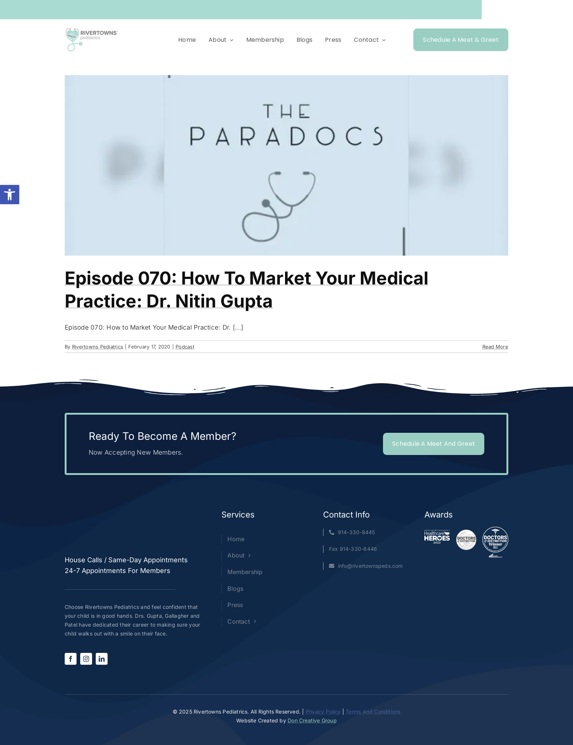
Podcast (185, 347)
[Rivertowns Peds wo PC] (92, 29)
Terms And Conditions (373, 711)
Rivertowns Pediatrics (97, 347)
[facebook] (71, 659)
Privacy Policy (323, 711)
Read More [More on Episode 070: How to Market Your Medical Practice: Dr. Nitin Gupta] (495, 347)
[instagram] (86, 659)
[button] (9, 194)
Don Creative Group (312, 720)
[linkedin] (102, 659)
